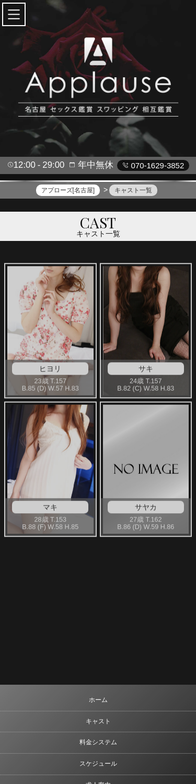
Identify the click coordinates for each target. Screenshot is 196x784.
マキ (50, 509)
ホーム (98, 700)
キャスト (98, 721)
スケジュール (98, 763)
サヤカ (146, 509)
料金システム (98, 742)
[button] (14, 14)
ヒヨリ (50, 370)
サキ (146, 370)
